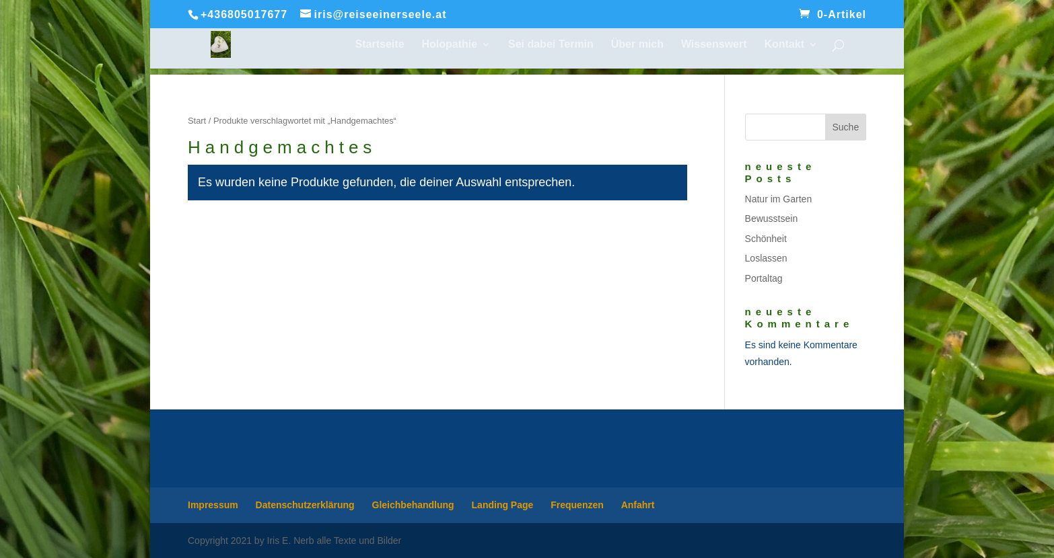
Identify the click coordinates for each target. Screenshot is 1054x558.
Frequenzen (577, 505)
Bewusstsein (771, 218)
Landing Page (503, 505)
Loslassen (766, 258)
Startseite (380, 45)
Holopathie (449, 45)
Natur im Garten (778, 199)
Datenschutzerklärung (305, 505)
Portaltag (764, 278)
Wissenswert (714, 45)
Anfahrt (638, 505)
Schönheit (766, 238)
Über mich (637, 45)
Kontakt (784, 45)
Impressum (213, 505)
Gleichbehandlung (413, 505)
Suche (845, 127)
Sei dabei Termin (551, 45)
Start (197, 121)
